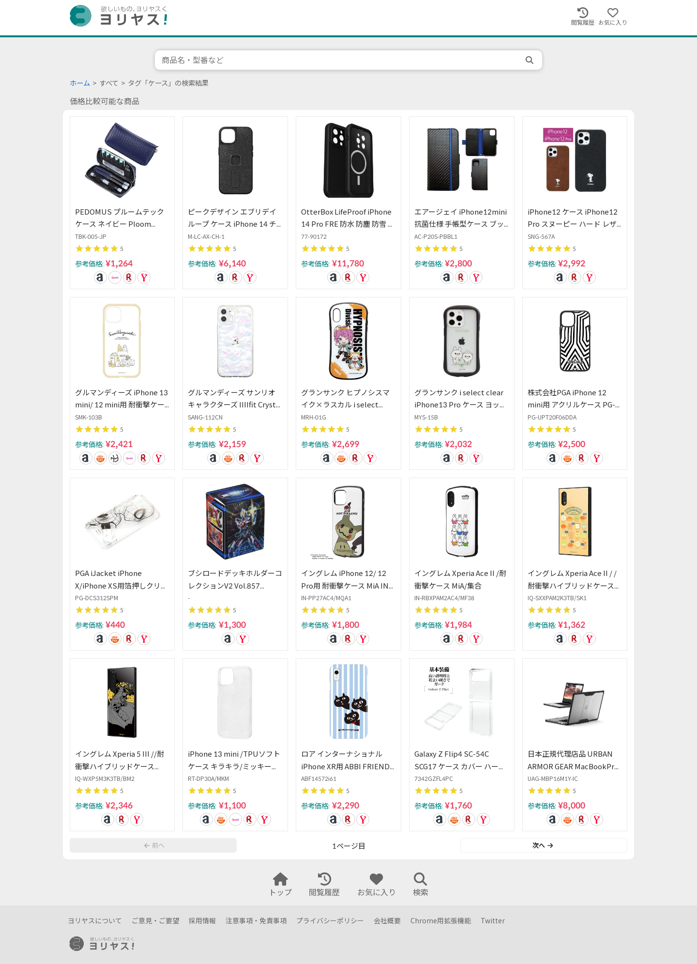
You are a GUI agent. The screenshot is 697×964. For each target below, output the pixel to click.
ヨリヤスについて (95, 921)
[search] (530, 60)
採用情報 (202, 921)
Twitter (493, 921)
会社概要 (387, 921)
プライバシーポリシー (330, 921)
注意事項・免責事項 (256, 921)
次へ (542, 845)
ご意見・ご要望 (155, 921)
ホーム (80, 83)
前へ (154, 845)
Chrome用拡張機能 (440, 921)
